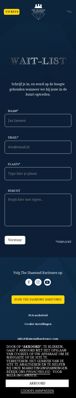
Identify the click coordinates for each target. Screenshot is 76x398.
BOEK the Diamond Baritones (38, 299)
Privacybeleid (38, 371)
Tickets (11, 12)
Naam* (13, 111)
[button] (68, 11)
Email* (13, 137)
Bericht (14, 190)
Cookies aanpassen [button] (37, 391)
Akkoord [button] (37, 383)
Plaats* (14, 164)
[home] (38, 12)
